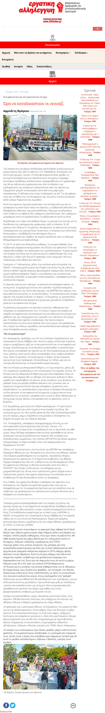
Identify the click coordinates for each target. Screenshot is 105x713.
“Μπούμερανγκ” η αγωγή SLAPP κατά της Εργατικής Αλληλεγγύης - (90, 149)
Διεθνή (6, 66)
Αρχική (6, 52)
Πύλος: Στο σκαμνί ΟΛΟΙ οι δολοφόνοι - (90, 118)
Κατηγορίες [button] (63, 52)
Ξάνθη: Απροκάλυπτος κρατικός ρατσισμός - (90, 329)
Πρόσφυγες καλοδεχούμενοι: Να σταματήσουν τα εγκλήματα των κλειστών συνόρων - (89, 192)
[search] (46, 28)
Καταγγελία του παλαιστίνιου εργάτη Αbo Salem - (90, 340)
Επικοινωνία (52, 44)
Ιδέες (30, 66)
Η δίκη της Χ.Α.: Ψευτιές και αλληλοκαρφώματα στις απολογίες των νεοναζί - (90, 207)
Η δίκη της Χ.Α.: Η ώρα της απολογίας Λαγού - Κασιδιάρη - (90, 163)
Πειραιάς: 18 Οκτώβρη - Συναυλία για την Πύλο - (90, 351)
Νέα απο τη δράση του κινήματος (33, 52)
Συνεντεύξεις (44, 66)
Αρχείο (52, 81)
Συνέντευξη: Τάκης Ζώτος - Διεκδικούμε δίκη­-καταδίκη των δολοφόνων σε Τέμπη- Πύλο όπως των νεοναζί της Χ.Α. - (89, 103)
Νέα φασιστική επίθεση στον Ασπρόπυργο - (90, 304)
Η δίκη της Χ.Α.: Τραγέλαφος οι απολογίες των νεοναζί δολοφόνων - (90, 252)
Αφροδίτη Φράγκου (16, 111)
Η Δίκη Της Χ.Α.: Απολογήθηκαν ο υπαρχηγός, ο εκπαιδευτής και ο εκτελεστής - (90, 132)
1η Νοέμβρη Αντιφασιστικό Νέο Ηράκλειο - (90, 176)
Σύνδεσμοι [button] (81, 52)
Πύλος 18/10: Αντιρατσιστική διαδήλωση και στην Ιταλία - (90, 266)
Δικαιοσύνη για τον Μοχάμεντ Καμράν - (90, 361)
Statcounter (6, 711)
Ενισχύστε (8, 59)
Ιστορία (18, 66)
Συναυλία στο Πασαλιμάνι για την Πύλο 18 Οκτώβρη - (90, 292)
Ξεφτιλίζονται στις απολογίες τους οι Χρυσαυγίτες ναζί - (90, 317)
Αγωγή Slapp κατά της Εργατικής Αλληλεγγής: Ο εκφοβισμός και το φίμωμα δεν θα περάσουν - (89, 235)
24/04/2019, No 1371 (38, 111)
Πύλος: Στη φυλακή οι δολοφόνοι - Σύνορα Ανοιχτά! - (90, 220)
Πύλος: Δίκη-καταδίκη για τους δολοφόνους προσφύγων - (90, 279)
